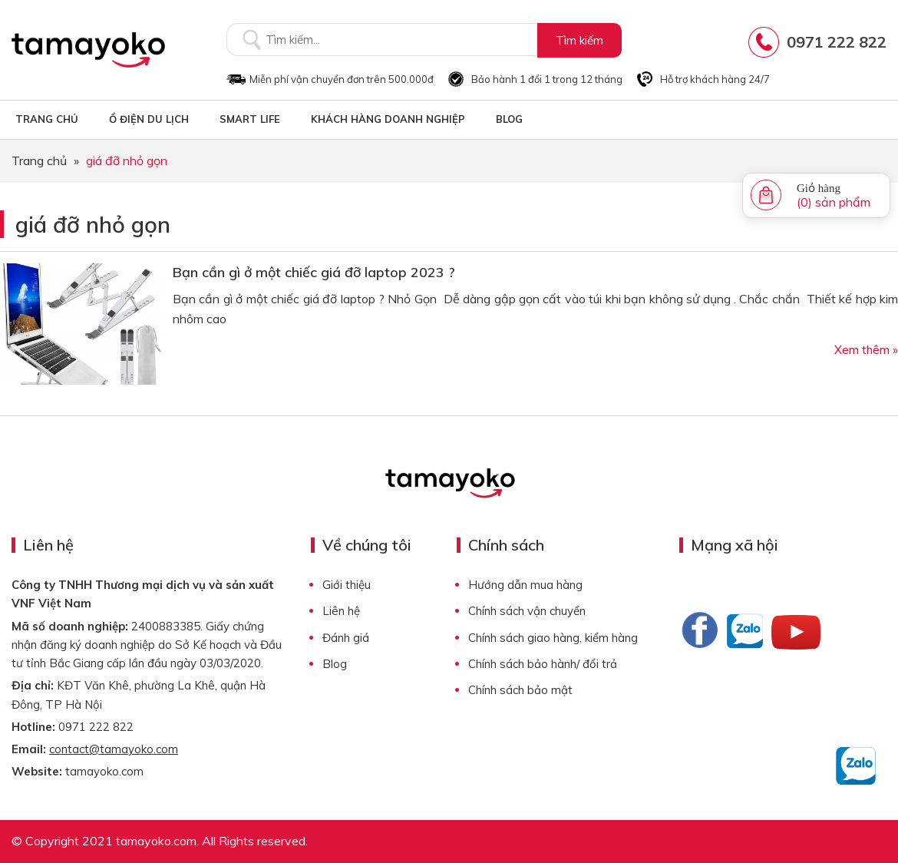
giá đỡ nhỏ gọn (92, 224)
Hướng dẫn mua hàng (525, 584)
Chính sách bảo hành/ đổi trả (542, 663)
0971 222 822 (836, 41)
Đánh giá (345, 637)
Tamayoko (88, 50)
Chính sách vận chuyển (527, 610)
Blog (334, 663)
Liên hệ (341, 610)
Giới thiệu (346, 584)
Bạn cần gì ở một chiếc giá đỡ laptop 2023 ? (314, 272)
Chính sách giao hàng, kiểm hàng (553, 637)
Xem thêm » (866, 349)
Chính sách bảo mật (520, 690)
